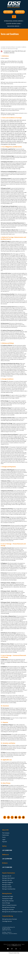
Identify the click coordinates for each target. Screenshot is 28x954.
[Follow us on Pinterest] (23, 817)
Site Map (4, 932)
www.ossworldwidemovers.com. (18, 797)
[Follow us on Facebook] (4, 817)
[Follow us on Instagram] (8, 817)
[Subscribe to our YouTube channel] (15, 817)
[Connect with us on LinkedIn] (19, 817)
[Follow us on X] (12, 817)
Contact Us (9, 932)
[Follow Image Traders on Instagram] (16, 948)
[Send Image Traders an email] (7, 948)
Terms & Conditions (13, 933)
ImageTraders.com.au (16, 944)
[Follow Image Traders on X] (20, 948)
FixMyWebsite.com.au (16, 945)
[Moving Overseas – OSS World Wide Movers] (14, 2)
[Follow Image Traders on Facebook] (11, 948)
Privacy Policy (5, 933)
